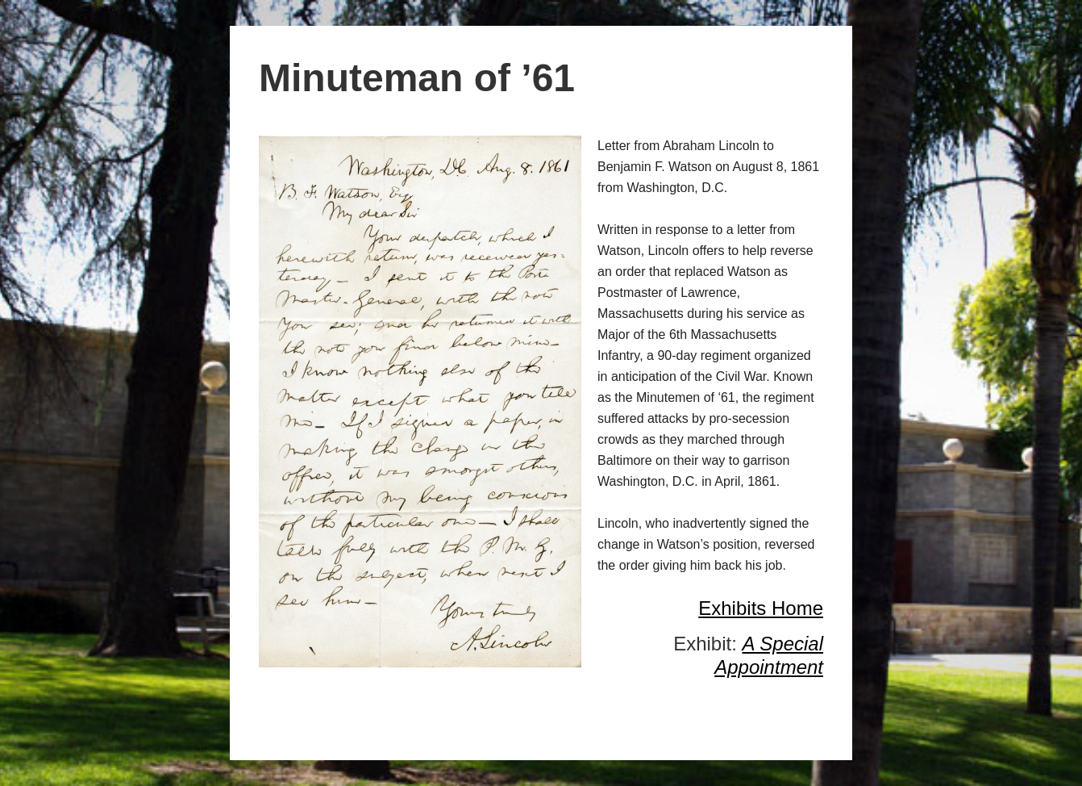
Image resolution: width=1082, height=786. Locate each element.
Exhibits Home (760, 608)
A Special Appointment (768, 655)
